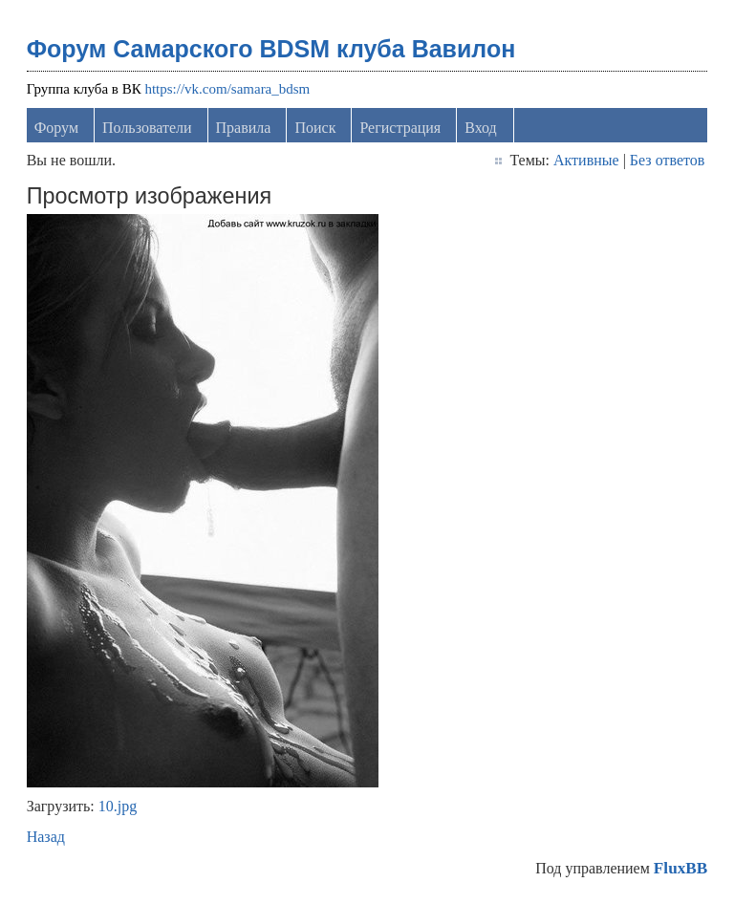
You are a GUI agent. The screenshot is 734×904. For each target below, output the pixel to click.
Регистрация (400, 127)
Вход (480, 127)
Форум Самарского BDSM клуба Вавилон (271, 48)
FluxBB (680, 868)
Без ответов (667, 160)
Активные (586, 160)
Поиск (314, 127)
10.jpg (117, 806)
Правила (243, 127)
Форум (56, 127)
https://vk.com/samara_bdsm (227, 89)
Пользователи (147, 127)
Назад (46, 837)
